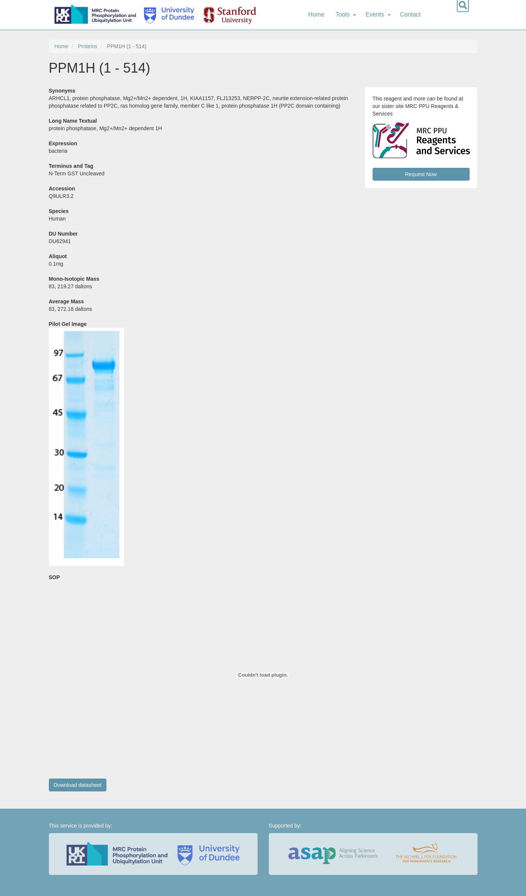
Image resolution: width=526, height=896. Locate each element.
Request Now (421, 174)
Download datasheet (78, 785)
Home (316, 14)
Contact (410, 14)
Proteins (87, 46)
